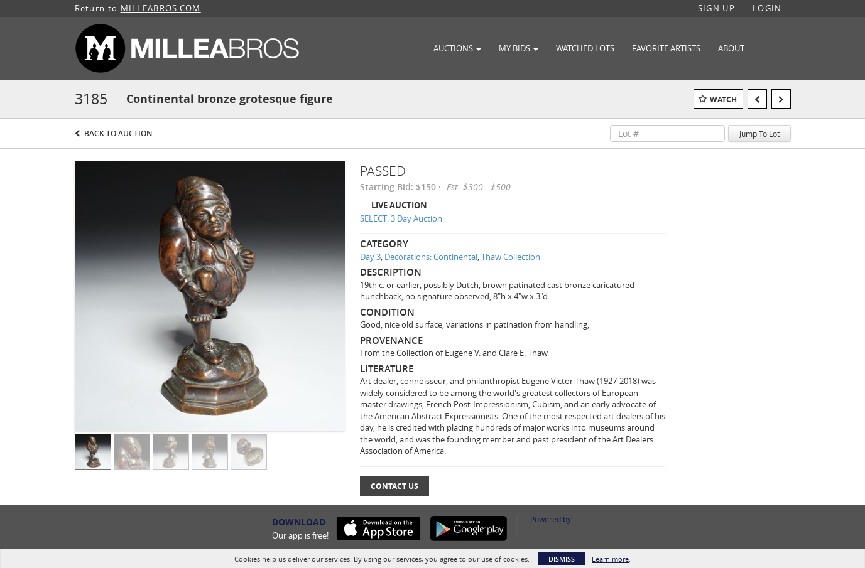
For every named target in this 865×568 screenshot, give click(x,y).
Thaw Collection (510, 256)
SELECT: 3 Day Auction (401, 218)
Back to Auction (118, 133)
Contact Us (394, 486)
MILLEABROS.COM (161, 8)
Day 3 (370, 256)
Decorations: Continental (430, 256)
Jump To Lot (759, 134)
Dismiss (561, 559)
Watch (723, 99)
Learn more (610, 559)
